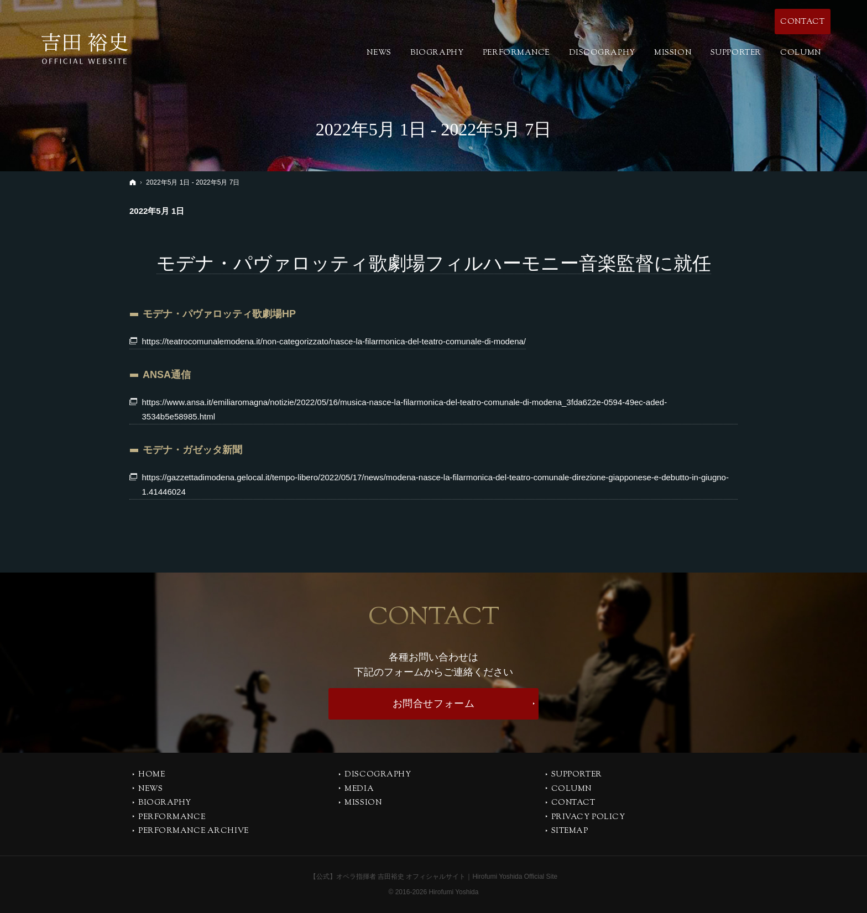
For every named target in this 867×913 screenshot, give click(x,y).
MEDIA (359, 790)
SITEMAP (569, 832)
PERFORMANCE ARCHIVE (193, 832)
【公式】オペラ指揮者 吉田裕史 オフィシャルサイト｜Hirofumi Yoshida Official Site (434, 876)
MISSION (363, 804)
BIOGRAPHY (164, 804)
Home (151, 775)
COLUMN (571, 790)
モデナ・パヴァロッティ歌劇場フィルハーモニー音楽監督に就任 (433, 263)
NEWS (150, 790)
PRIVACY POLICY (588, 818)
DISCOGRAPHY (377, 775)
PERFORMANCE (171, 818)
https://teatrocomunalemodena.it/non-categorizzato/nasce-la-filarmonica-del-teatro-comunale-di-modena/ (334, 341)
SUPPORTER (576, 775)
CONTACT (573, 804)
